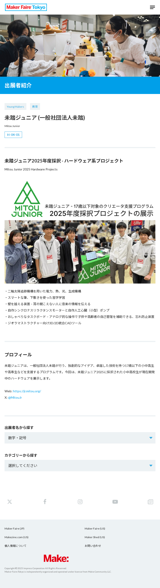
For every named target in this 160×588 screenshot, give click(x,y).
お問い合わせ (93, 545)
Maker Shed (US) (95, 537)
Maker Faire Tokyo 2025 (26, 7)
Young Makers (15, 106)
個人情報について (15, 545)
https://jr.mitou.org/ (27, 391)
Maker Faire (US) (95, 528)
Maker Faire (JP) (14, 528)
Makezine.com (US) (16, 537)
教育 (35, 106)
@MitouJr (15, 397)
